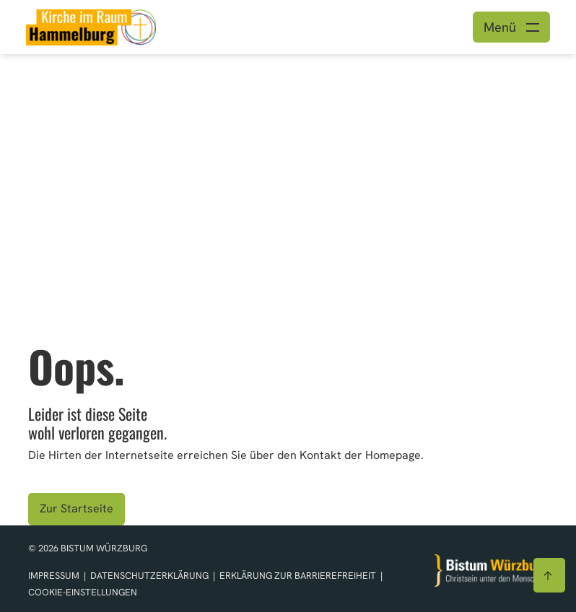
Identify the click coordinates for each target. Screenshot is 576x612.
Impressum (55, 575)
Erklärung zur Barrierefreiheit (297, 575)
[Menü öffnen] (511, 27)
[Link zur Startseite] (91, 25)
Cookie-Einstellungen (82, 592)
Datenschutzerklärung (150, 575)
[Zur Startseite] (492, 570)
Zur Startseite (76, 508)
